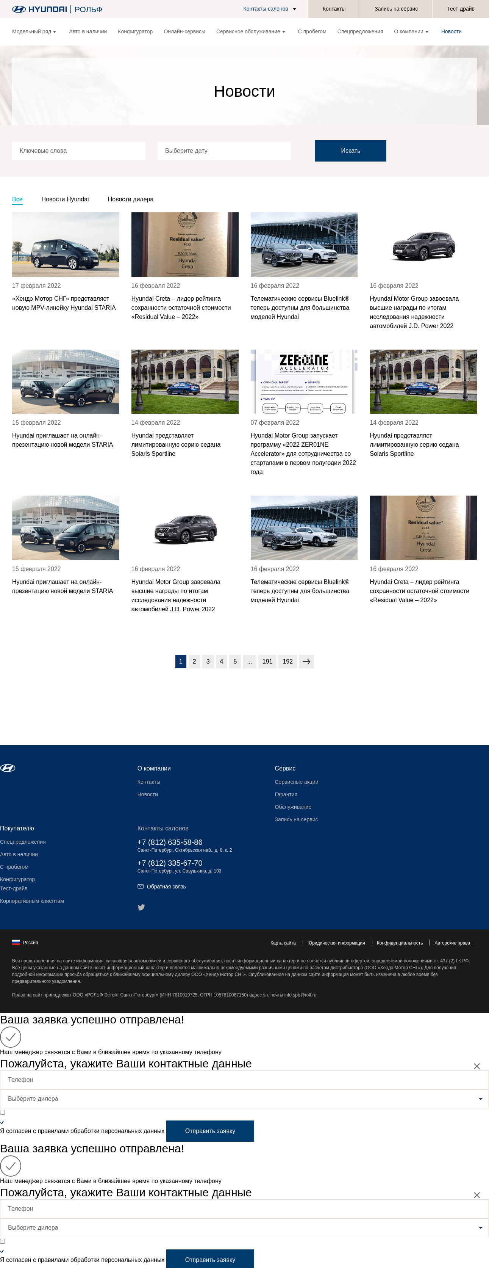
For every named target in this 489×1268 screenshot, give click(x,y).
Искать (350, 151)
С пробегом (312, 32)
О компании (411, 32)
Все (17, 199)
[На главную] (39, 9)
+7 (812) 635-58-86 (170, 842)
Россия (25, 942)
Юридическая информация (336, 943)
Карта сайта (283, 943)
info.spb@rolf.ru (300, 995)
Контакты (334, 9)
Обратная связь (161, 887)
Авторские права (452, 943)
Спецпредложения (360, 32)
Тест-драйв (461, 9)
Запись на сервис (396, 9)
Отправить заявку (210, 1131)
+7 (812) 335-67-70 (170, 863)
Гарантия (286, 794)
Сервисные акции (297, 782)
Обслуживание (293, 807)
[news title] (65, 271)
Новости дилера (131, 199)
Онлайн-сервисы (184, 32)
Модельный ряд (34, 32)
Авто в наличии (88, 32)
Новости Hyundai (65, 199)
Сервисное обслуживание (250, 32)
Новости (451, 32)
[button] (271, 9)
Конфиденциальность (400, 943)
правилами (53, 1131)
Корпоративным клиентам (32, 901)
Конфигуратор (135, 32)
